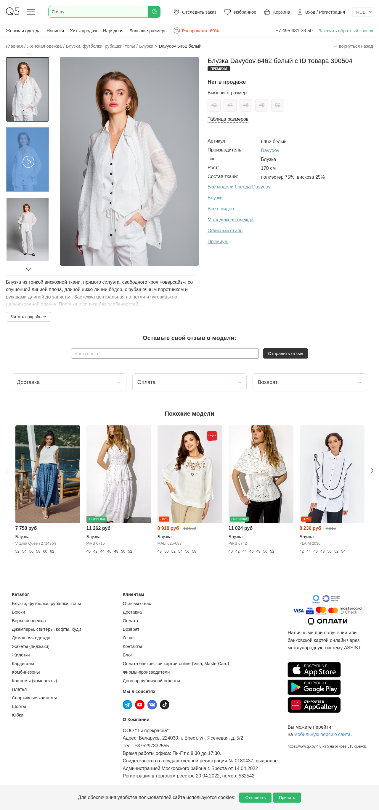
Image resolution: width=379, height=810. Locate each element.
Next (372, 470)
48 (261, 105)
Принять (287, 797)
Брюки (18, 611)
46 (246, 105)
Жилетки (21, 654)
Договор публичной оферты (151, 680)
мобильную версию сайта (322, 734)
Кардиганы (23, 663)
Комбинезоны (26, 672)
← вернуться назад (353, 46)
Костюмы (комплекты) (34, 680)
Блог (127, 654)
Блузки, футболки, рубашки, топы (46, 603)
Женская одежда (23, 30)
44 (230, 105)
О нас (128, 637)
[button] (28, 54)
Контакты (132, 646)
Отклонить (255, 797)
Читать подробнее (28, 316)
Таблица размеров (228, 119)
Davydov (270, 150)
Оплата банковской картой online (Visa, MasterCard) (176, 663)
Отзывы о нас (137, 603)
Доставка (132, 611)
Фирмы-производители (146, 672)
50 (277, 105)
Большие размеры (148, 30)
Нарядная (113, 30)
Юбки (17, 714)
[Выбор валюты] (362, 12)
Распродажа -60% (196, 30)
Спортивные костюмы (34, 697)
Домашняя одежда (31, 637)
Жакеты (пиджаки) (30, 646)
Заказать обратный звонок (346, 30)
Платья (19, 689)
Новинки (55, 30)
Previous (7, 470)
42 (214, 105)
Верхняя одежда (29, 620)
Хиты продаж (83, 30)
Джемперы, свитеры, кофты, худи (46, 629)
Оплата (130, 620)
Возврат (131, 629)
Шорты (19, 706)
